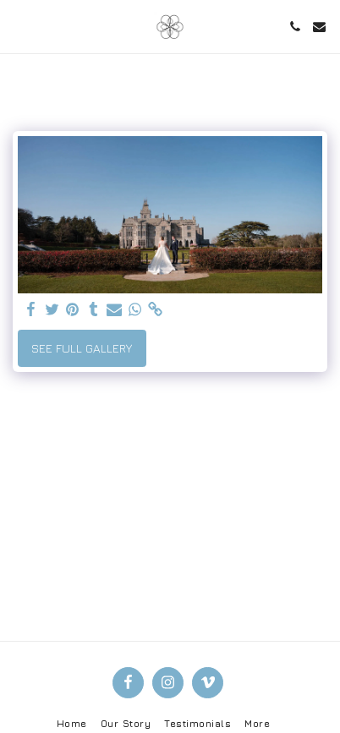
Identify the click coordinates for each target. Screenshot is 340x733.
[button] (18, 25)
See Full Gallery (81, 348)
